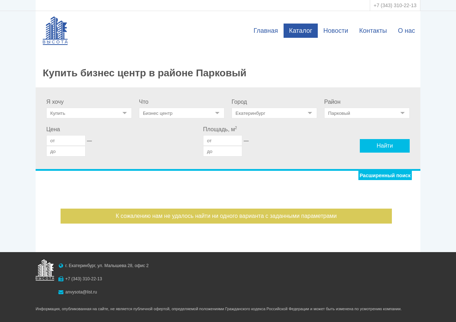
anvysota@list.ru (81, 292)
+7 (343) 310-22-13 (395, 5)
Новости (335, 30)
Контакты (373, 30)
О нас (406, 30)
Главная (266, 30)
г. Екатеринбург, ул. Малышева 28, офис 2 (107, 265)
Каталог (300, 30)
